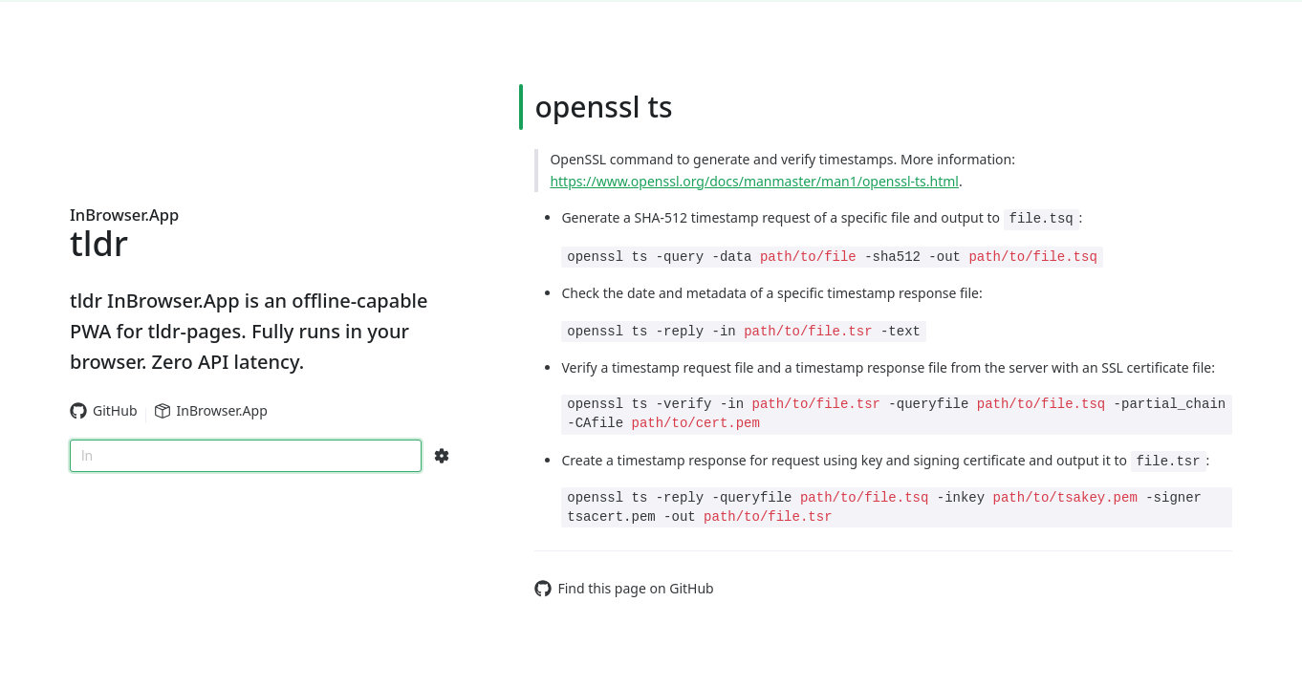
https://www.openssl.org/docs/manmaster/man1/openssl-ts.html (754, 181)
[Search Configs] (441, 456)
